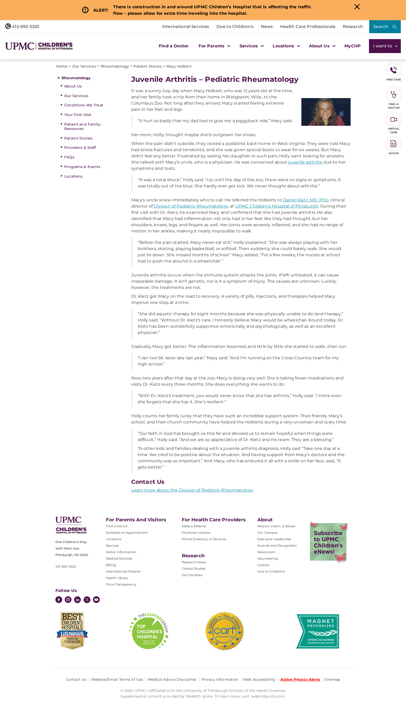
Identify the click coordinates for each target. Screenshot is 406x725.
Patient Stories (78, 138)
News (267, 26)
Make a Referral (194, 526)
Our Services (76, 95)
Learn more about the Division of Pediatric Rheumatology (192, 490)
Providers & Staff (80, 147)
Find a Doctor (174, 45)
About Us (73, 86)
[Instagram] (68, 600)
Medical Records (119, 558)
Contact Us (76, 679)
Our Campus (267, 532)
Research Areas (194, 562)
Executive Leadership (274, 539)
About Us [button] (321, 45)
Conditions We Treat (83, 105)
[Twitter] (87, 599)
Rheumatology (76, 78)
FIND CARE (393, 72)
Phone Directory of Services (204, 539)
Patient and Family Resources (82, 126)
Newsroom (266, 552)
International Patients (123, 571)
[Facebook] (58, 600)
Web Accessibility (259, 679)
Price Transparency (121, 584)
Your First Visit (77, 114)
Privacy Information (219, 679)
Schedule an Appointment (127, 532)
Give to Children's (235, 26)
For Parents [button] (214, 45)
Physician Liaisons (196, 532)
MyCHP (352, 45)
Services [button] (251, 45)
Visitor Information (121, 552)
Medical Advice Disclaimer (172, 679)
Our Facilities (192, 575)
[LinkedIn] (77, 600)
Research (353, 26)
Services (112, 545)
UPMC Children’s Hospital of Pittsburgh (276, 206)
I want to (385, 45)
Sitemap (332, 679)
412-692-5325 (22, 26)
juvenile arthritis (305, 162)
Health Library (117, 578)
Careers (263, 565)
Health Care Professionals (308, 26)
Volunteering (267, 558)
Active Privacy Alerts (300, 679)
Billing (111, 565)
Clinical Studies (194, 568)
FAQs (69, 157)
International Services (185, 26)
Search (380, 26)
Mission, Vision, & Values (276, 526)
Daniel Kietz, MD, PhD (305, 199)
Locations (73, 176)
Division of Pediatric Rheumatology (191, 206)
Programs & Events (82, 166)
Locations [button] (286, 45)
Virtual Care (393, 123)
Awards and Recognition (277, 545)
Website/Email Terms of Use (117, 679)
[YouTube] (96, 600)
